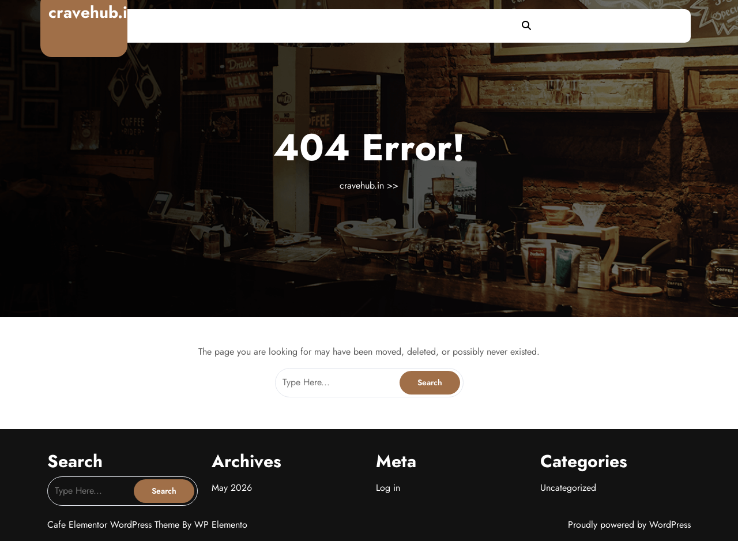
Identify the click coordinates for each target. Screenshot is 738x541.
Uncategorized (568, 487)
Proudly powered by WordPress (629, 524)
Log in (388, 487)
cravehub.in (92, 12)
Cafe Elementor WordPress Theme (114, 524)
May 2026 (232, 487)
